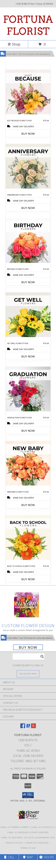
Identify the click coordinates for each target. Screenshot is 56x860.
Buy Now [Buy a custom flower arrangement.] (28, 647)
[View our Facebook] (22, 727)
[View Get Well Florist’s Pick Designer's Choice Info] (28, 315)
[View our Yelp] (33, 727)
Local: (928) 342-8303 (28, 756)
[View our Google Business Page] (28, 727)
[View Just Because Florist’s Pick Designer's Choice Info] (28, 92)
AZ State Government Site (39, 837)
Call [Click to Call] (9, 857)
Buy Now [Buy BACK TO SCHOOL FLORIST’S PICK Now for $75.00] (28, 579)
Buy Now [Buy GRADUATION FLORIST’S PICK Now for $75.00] (28, 431)
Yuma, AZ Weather (11, 837)
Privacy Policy (14, 842)
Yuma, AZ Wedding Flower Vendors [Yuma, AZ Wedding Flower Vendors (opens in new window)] (28, 832)
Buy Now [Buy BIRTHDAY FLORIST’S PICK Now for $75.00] (28, 282)
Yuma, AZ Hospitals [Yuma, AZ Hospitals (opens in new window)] (42, 827)
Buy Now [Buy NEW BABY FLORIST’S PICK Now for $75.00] (28, 505)
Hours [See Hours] (46, 857)
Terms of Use (28, 848)
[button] (28, 795)
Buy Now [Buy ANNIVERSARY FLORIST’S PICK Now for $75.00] (28, 208)
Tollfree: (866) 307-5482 (28, 761)
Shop (14, 44)
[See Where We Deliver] (28, 673)
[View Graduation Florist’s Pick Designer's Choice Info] (28, 389)
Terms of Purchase (37, 842)
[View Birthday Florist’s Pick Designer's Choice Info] (28, 241)
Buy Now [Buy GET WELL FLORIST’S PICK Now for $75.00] (28, 356)
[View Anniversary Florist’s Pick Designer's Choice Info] (28, 166)
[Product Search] (28, 656)
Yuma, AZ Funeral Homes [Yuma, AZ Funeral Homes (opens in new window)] (14, 827)
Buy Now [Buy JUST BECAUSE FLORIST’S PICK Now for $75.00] (28, 134)
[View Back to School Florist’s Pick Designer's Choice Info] (28, 538)
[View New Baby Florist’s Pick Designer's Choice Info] (28, 463)
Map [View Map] (28, 857)
